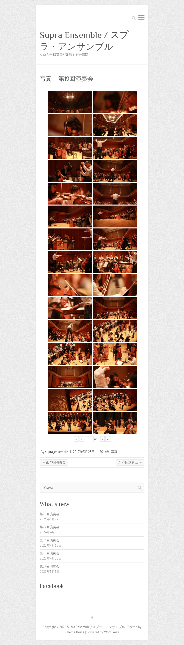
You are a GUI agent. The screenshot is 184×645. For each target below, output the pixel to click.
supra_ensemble (56, 452)
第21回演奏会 (130, 462)
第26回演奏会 (49, 540)
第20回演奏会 (54, 462)
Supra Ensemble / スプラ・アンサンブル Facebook (92, 618)
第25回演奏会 (49, 553)
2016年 (104, 452)
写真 (114, 452)
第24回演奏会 (49, 566)
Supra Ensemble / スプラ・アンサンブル (84, 41)
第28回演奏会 (49, 514)
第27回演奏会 (49, 527)
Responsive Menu (141, 17)
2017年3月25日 (84, 452)
